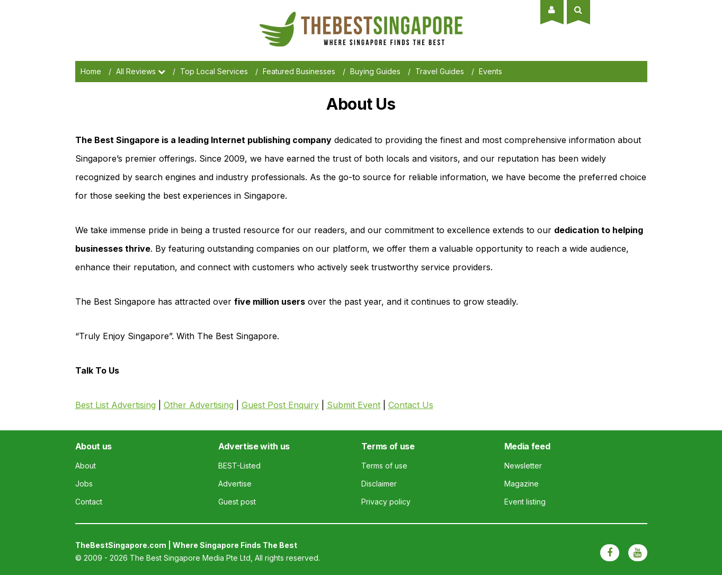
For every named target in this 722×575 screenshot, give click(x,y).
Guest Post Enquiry (280, 405)
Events (490, 71)
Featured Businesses (299, 71)
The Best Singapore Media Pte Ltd (190, 557)
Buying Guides (375, 71)
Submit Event (353, 405)
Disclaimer (379, 483)
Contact (88, 501)
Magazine (521, 483)
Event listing (525, 501)
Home (91, 71)
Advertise (235, 483)
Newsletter (523, 465)
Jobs (84, 483)
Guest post (237, 501)
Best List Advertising (115, 405)
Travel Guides (439, 71)
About (85, 465)
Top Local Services (214, 71)
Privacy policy (386, 501)
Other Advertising (199, 405)
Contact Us (410, 405)
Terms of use (384, 465)
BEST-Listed (239, 465)
